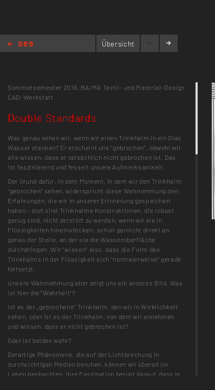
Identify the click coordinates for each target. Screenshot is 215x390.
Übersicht (118, 44)
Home (20, 44)
